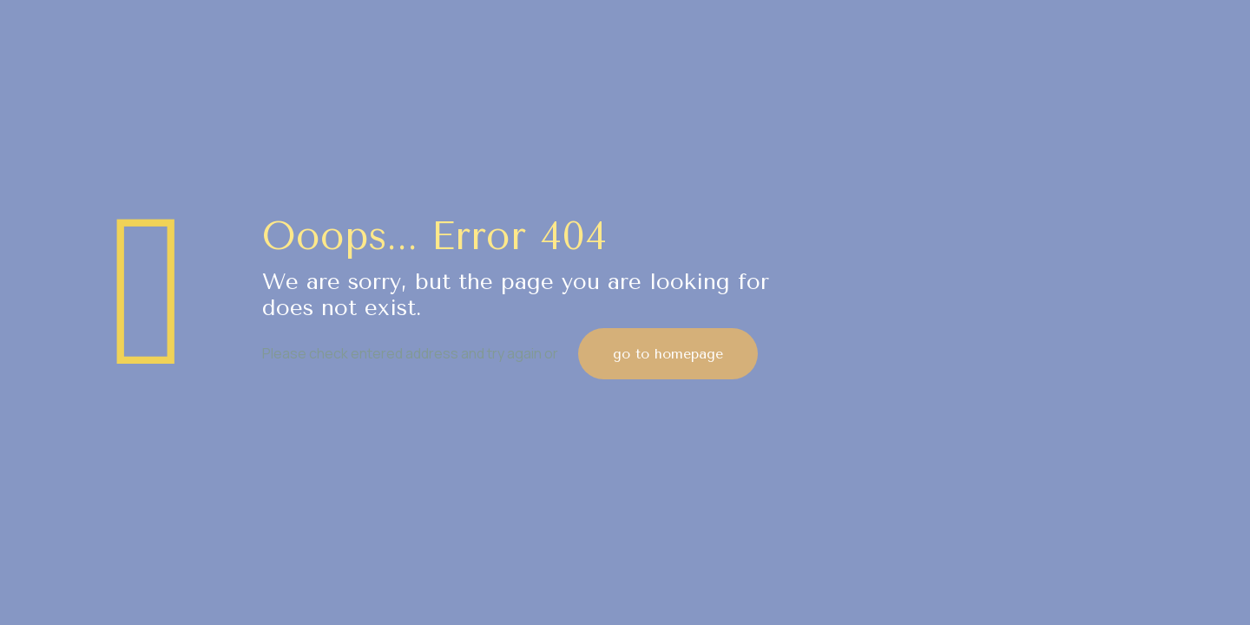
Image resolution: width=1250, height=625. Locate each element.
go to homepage (668, 353)
